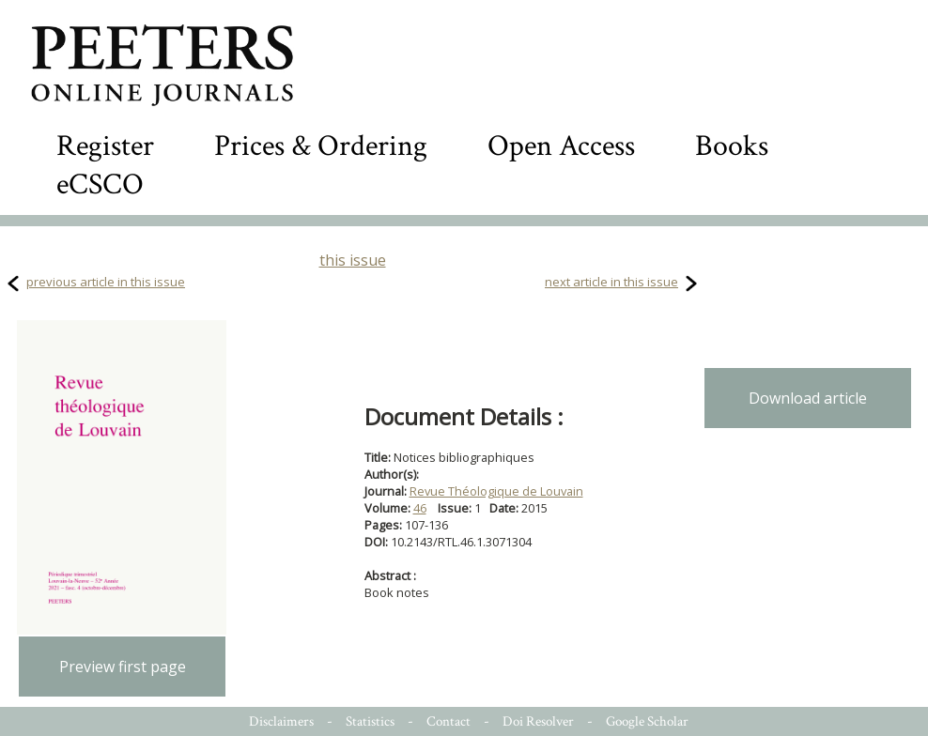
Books (731, 146)
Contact (448, 721)
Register (105, 146)
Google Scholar (647, 721)
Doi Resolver (538, 721)
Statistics (370, 721)
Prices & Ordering (320, 146)
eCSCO (100, 184)
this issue (352, 260)
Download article (808, 398)
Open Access (561, 146)
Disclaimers (281, 721)
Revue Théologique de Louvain (496, 491)
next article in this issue (611, 281)
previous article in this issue (105, 281)
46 (419, 507)
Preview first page (122, 666)
